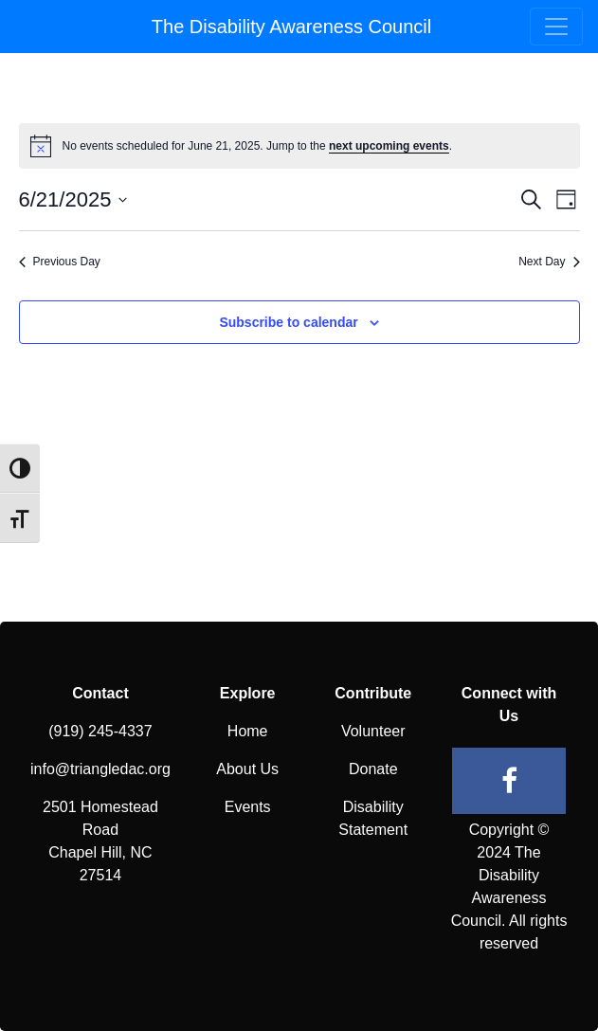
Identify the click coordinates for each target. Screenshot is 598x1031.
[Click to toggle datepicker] (73, 199)
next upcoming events (389, 146)
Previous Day (59, 261)
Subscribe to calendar (288, 322)
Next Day (548, 261)
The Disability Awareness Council (291, 26)
